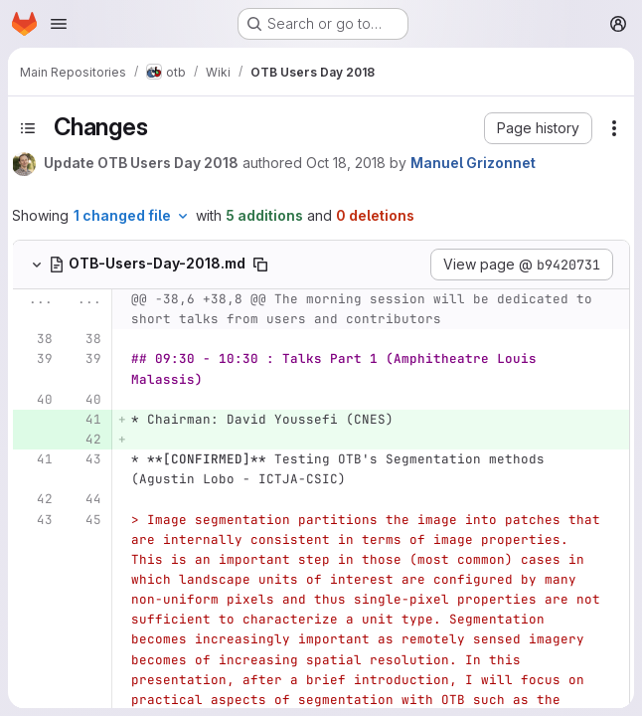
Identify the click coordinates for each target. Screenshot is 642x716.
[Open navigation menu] (59, 24)
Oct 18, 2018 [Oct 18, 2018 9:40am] (346, 162)
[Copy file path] (260, 264)
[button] (538, 128)
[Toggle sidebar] (28, 128)
